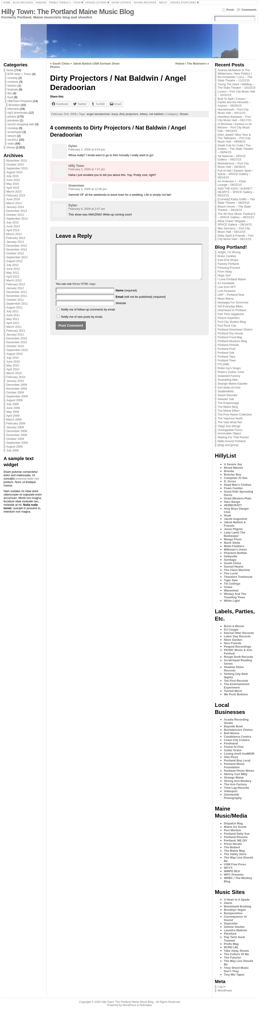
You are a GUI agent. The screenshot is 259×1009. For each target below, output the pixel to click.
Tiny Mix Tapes (234, 974)
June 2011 (13, 315)
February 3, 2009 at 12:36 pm (87, 189)
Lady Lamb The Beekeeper (234, 534)
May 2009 (12, 411)
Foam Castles (233, 488)
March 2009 (14, 419)
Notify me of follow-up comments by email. (88, 316)
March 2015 (14, 191)
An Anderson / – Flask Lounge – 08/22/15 (231, 183)
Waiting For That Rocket (233, 437)
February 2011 (15, 330)
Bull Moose (231, 733)
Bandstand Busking (237, 906)
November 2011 (16, 296)
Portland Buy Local (237, 760)
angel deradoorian (98, 114)
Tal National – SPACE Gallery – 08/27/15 (231, 157)
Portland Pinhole (228, 345)
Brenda (229, 471)
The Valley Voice (235, 854)
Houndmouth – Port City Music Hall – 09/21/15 (233, 111)
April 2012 (13, 276)
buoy (115, 114)
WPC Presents (234, 874)
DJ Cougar (231, 629)
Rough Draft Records (238, 656)
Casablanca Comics (237, 736)
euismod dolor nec (27, 478)
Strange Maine (234, 777)
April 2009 (13, 415)
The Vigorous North (230, 418)
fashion (12, 85)
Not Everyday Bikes (230, 306)
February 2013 (15, 238)
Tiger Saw (230, 580)
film (9, 93)
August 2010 (14, 354)
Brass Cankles (226, 256)
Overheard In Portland (231, 310)
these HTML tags (83, 290)
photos (11, 116)
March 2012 (14, 280)
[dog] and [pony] (227, 445)
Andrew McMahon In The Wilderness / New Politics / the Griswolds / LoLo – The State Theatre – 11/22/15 (234, 75)
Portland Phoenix (236, 837)
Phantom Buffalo (235, 553)
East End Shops (227, 260)
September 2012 (17, 257)
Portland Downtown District (234, 329)
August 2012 (14, 261)
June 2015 (13, 180)
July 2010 (12, 357)
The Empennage (228, 403)
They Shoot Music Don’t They (236, 969)
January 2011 (15, 334)
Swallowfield (225, 391)
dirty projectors (128, 114)
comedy (12, 78)
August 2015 (14, 172)
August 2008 (14, 446)
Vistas (228, 587)
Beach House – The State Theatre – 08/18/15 (234, 208)
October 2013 (15, 214)
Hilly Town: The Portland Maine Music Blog (67, 12)
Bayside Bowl (233, 726)
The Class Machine (237, 570)
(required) (126, 297)
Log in (221, 986)
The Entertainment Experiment (236, 685)
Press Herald (233, 844)
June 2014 (13, 199)
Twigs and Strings (228, 426)
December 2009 (16, 384)
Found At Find (233, 747)
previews (13, 120)
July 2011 (12, 311)
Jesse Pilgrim (233, 529)
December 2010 (16, 338)
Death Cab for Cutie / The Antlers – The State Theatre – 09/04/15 (235, 149)
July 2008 (12, 450)
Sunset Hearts (233, 566)
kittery (143, 114)
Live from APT (226, 287)
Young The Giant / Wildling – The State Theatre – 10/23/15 (236, 86)
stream (11, 136)
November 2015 (16, 160)
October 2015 (15, 164)
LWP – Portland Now (230, 294)
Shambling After (227, 379)
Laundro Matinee (235, 930)
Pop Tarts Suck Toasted (234, 938)
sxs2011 (12, 139)
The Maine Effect (228, 410)
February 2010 (15, 377)
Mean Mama (225, 298)
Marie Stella (232, 542)
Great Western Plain (237, 498)
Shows (10, 147)
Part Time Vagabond (230, 314)
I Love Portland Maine (231, 279)
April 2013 (13, 230)
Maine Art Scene (235, 827)
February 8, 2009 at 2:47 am (86, 208)
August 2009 (14, 400)
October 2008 (15, 439)
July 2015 (12, 176)
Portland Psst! (226, 349)
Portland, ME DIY (235, 840)
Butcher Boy (232, 474)
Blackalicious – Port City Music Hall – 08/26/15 (233, 165)
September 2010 (17, 350)
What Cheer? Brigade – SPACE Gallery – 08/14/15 (234, 222)
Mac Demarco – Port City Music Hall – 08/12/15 (233, 230)
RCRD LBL (231, 947)
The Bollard (232, 847)
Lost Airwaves (226, 291)
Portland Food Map (229, 337)
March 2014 (14, 203)
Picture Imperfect (228, 318)
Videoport (230, 791)
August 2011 (14, 307)
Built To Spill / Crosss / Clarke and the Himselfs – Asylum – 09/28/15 (234, 102)
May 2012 (12, 272)
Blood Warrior (233, 467)
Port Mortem (232, 830)
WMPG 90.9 (232, 871)
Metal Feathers (234, 546)
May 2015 (12, 183)
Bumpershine (233, 913)
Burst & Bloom (234, 626)
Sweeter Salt (225, 399)
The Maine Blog (227, 406)
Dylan (72, 146)
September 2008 (17, 442)
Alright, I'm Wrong (228, 252)
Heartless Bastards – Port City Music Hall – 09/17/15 (234, 118)
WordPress (224, 990)
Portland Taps (226, 356)
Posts (230, 9)
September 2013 (17, 218)
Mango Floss (233, 539)
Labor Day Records (237, 636)
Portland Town (226, 360)
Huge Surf (224, 275)
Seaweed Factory (228, 376)
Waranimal (231, 590)
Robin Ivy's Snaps (229, 368)
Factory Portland (228, 263)
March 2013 (14, 234)
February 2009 (15, 423)
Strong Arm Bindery (237, 781)
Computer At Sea (235, 478)
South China (232, 563)
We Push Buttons (236, 694)
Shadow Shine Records (234, 668)
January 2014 (15, 207)
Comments (249, 9)
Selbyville (230, 556)
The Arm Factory (235, 784)
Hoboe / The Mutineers (190, 63)
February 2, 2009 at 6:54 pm (86, 149)
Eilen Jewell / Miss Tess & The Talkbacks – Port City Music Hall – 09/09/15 (234, 138)
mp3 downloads (17, 112)
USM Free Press (235, 864)
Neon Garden (233, 639)
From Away (224, 271)
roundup (12, 128)
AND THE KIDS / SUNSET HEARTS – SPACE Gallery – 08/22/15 (235, 192)
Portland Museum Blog (232, 341)
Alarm (228, 903)
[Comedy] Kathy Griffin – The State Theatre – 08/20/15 (236, 201)
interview (13, 108)
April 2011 (13, 323)
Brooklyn (14, 105)
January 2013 (15, 241)
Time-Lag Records (236, 787)
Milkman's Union (235, 549)
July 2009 (12, 404)
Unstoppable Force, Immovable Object (230, 431)
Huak (227, 515)
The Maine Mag (234, 850)
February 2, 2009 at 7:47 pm (86, 169)
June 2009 (13, 408)
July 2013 (12, 222)
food (10, 97)
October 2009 (15, 392)
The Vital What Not (229, 422)
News (10, 70)
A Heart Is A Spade (236, 899)
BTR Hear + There (19, 74)
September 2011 (17, 303)
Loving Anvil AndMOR (239, 753)
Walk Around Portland (231, 441)
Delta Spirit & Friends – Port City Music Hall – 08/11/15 (235, 237)
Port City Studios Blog (231, 321)
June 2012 (13, 268)
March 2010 (14, 373)
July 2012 (12, 265)
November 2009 (16, 388)
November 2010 (16, 342)
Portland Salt (225, 352)
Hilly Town (76, 166)
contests (12, 81)
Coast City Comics (236, 740)
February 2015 (15, 195)
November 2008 (16, 435)
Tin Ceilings (232, 583)
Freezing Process (228, 267)
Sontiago (230, 559)
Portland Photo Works (239, 770)
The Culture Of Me (236, 954)
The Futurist (232, 957)
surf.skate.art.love (228, 387)
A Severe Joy (233, 464)
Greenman (76, 185)
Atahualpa (145, 1005)
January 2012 (15, 288)
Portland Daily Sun (237, 833)
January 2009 (15, 427)
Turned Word (233, 691)
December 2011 (16, 292)
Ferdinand (231, 743)
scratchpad (14, 132)
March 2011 (14, 326)
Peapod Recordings (237, 646)
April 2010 (13, 369)
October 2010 (15, 346)
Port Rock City (226, 325)
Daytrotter (231, 923)
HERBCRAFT (233, 505)
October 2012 (15, 253)
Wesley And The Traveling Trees (235, 595)
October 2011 (15, 299)
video (11, 143)
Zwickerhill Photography (233, 796)
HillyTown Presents (19, 101)
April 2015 (13, 187)
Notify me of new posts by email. (82, 323)
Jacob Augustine (235, 519)
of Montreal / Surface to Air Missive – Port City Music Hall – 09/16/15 (234, 127)
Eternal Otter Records (239, 633)
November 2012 (16, 249)
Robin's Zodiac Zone (230, 372)
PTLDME (223, 364)
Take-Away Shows (236, 950)
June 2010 (13, 361)
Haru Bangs (232, 501)
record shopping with (20, 124)
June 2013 (13, 226)
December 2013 (16, 211)
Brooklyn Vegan (235, 909)
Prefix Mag (231, 944)
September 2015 (17, 168)
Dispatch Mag (233, 823)
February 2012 (15, 284)
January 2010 (15, 381)
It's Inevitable (225, 283)
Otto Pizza (231, 757)
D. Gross (230, 481)
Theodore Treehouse (238, 576)
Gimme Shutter (234, 927)
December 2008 (16, 431)
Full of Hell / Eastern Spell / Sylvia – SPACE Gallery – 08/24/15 (234, 174)
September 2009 (17, 396)
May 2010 (12, 365)
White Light (232, 600)
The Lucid (230, 573)
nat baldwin (156, 114)
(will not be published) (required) (141, 303)
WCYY (228, 867)
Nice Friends (232, 643)
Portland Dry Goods (230, 333)
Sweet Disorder (227, 395)
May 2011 (12, 319)
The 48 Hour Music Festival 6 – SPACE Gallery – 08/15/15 (236, 215)
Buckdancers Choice (238, 729)
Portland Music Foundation (234, 765)
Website (121, 310)
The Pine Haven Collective (234, 414)
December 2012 (16, 245)
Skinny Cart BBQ (235, 774)
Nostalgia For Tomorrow (232, 302)
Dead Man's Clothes (237, 484)
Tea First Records (236, 680)
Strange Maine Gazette (232, 383)
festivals (12, 89)
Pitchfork (230, 933)
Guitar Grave (233, 750)
